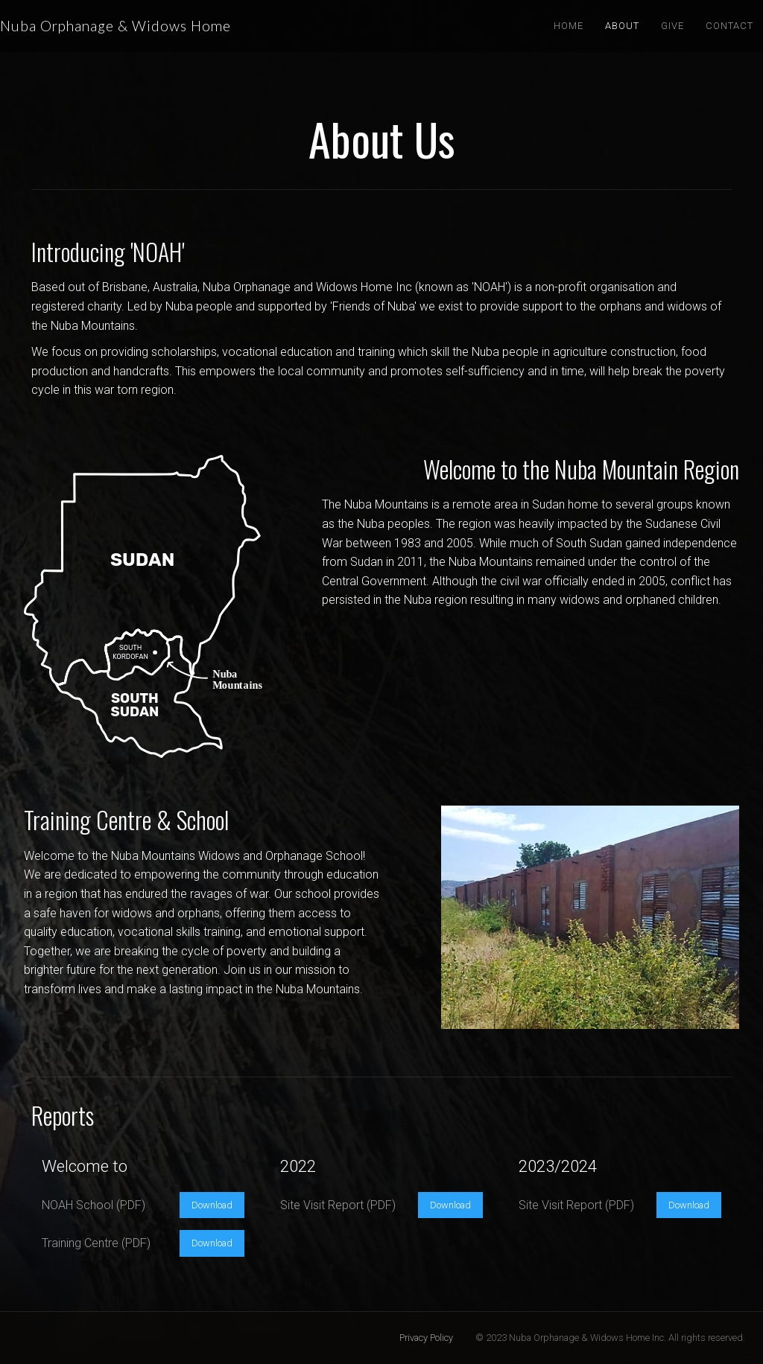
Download (211, 1205)
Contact (729, 25)
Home (568, 25)
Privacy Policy (426, 1337)
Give (672, 25)
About (622, 25)
